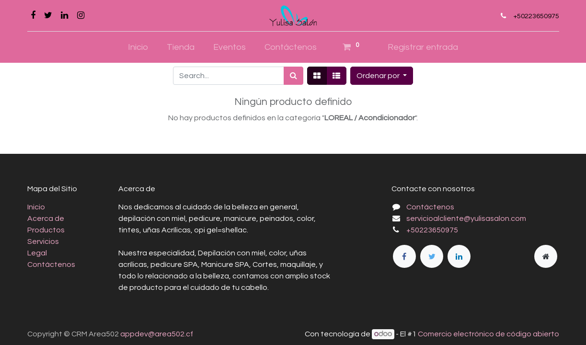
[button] (381, 76)
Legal (37, 253)
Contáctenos (51, 264)
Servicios (43, 241)
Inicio (36, 207)
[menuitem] (138, 47)
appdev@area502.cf (156, 334)
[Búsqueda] (293, 76)
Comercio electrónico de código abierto (488, 334)
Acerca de (45, 218)
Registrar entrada (423, 47)
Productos (46, 230)
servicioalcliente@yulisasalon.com (466, 218)
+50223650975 (536, 16)
